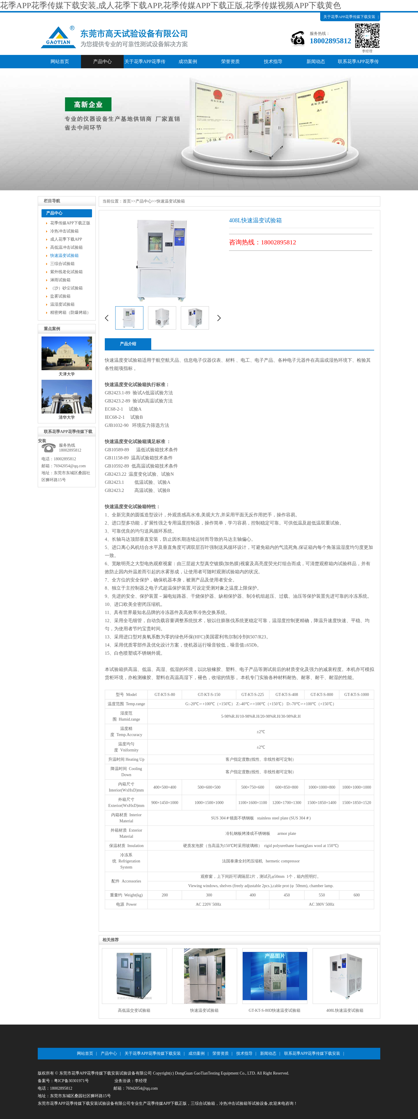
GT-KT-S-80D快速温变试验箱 (275, 1010)
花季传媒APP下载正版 (70, 223)
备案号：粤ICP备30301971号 (63, 1081)
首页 (127, 201)
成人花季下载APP (66, 239)
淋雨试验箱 (60, 280)
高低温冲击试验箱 (66, 247)
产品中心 (330, 25)
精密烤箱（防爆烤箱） (70, 312)
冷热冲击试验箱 (64, 231)
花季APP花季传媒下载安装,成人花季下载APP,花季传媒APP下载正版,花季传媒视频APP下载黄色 (170, 5)
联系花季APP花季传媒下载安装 (358, 63)
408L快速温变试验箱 (344, 1010)
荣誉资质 (230, 61)
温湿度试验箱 (62, 304)
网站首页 (60, 61)
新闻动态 (316, 61)
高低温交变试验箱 (134, 1010)
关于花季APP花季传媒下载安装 (349, 17)
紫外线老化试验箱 (66, 272)
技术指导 (273, 61)
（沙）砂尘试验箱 (66, 288)
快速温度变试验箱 (123, 360)
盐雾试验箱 (60, 296)
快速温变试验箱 (64, 255)
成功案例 (188, 61)
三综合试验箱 (62, 264)
